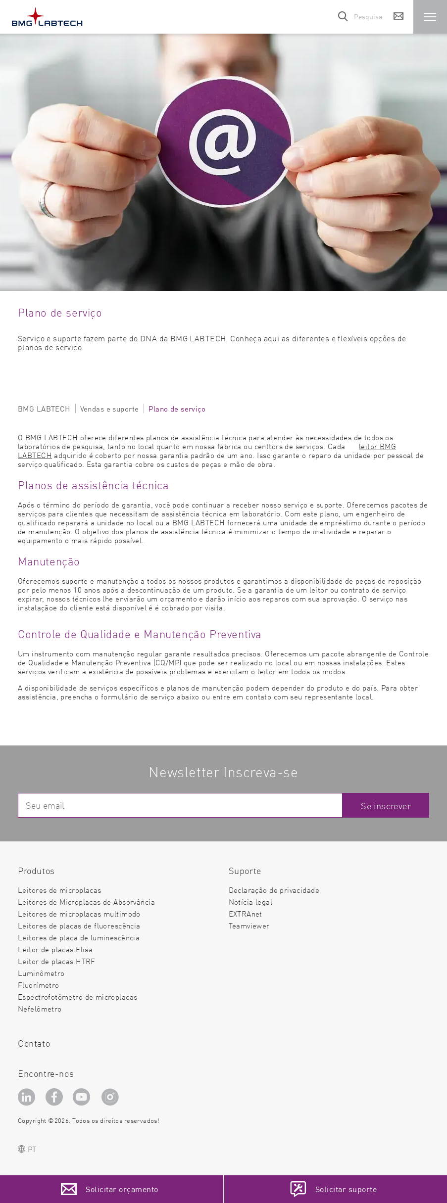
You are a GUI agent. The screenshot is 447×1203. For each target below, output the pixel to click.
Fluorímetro (38, 984)
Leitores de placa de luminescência (79, 937)
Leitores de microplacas (59, 889)
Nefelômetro (40, 1008)
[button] (430, 17)
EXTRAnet (245, 913)
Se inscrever (386, 805)
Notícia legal (250, 901)
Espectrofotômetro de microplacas (77, 996)
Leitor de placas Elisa (55, 949)
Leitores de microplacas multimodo (79, 913)
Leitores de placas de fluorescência (79, 925)
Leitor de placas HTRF (57, 961)
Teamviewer (249, 925)
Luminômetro (41, 972)
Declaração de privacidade (274, 889)
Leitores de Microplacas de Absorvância (86, 901)
